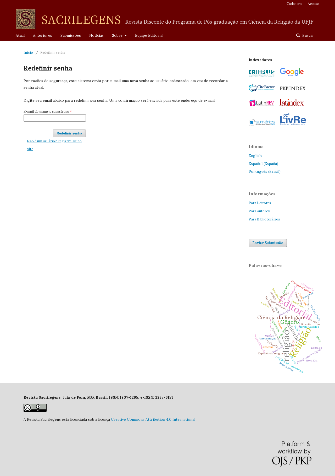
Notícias (96, 35)
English (255, 155)
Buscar (307, 35)
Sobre (118, 35)
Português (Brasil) (265, 171)
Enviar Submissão (267, 243)
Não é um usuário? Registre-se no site (54, 145)
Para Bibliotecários (264, 219)
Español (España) (263, 163)
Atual (20, 35)
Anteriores (42, 35)
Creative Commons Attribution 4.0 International (153, 419)
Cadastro (294, 4)
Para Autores (259, 211)
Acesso (313, 4)
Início (28, 52)
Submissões (70, 35)
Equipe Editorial (149, 35)
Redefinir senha (69, 133)
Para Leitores (260, 203)
